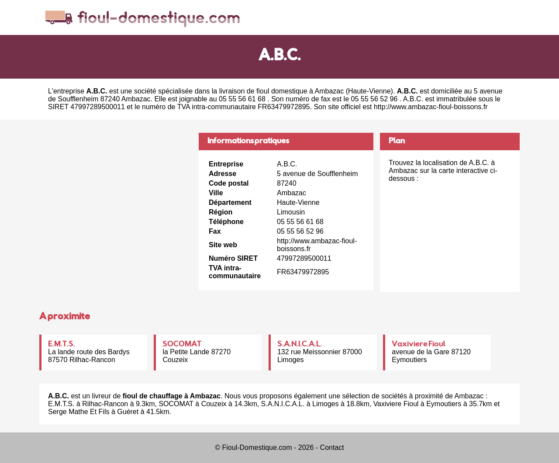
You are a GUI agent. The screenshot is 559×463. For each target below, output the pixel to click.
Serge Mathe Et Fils (79, 411)
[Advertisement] (115, 194)
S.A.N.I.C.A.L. (299, 344)
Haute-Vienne (369, 91)
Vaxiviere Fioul (418, 344)
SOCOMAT (181, 344)
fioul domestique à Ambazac (300, 91)
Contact (332, 447)
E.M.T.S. (61, 344)
